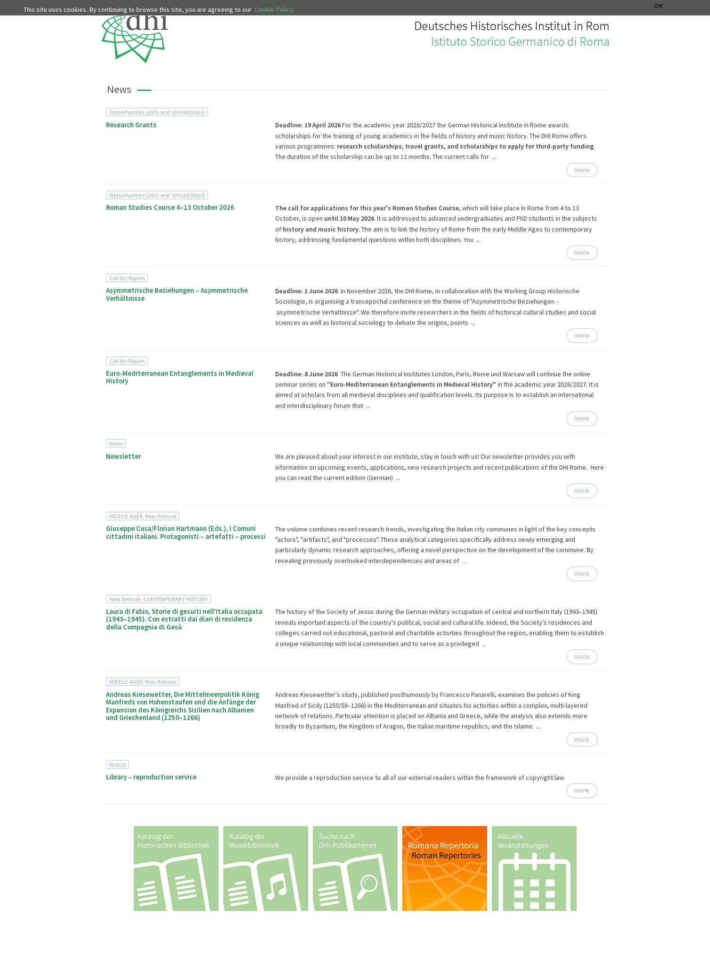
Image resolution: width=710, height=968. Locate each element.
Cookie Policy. (274, 9)
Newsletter (123, 456)
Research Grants (131, 125)
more (581, 169)
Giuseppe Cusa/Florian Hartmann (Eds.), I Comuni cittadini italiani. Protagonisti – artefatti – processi (186, 532)
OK (658, 5)
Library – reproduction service (151, 777)
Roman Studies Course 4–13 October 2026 (170, 207)
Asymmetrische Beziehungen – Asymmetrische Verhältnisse (177, 294)
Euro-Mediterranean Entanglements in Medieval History (179, 377)
